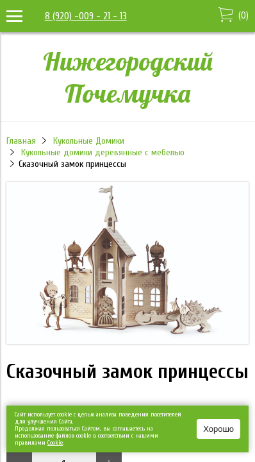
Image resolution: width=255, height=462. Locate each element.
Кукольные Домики (88, 140)
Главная (21, 140)
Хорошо (218, 429)
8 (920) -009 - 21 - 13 (86, 16)
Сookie (55, 443)
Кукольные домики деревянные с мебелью (103, 152)
